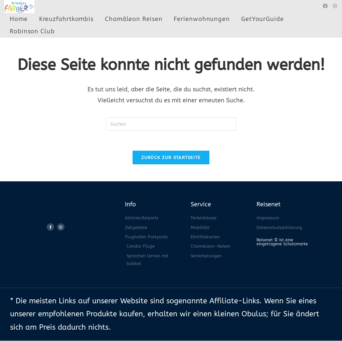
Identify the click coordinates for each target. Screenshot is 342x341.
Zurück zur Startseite (170, 157)
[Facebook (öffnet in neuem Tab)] (325, 6)
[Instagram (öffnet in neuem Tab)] (335, 6)
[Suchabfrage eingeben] (171, 124)
